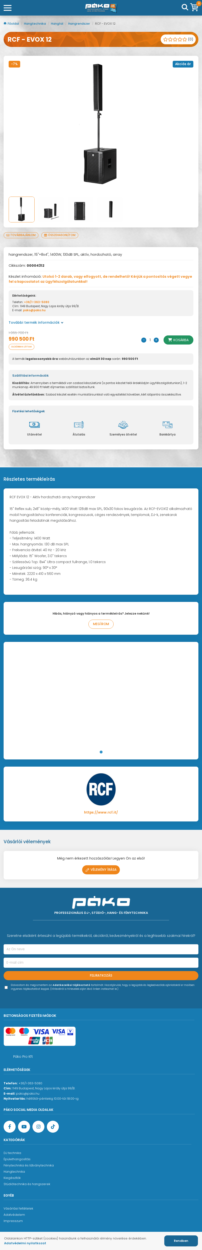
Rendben (181, 1241)
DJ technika (12, 1153)
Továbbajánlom (21, 235)
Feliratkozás (101, 975)
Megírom (101, 624)
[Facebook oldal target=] (10, 1127)
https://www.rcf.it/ (101, 812)
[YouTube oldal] (24, 1127)
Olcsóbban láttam (21, 346)
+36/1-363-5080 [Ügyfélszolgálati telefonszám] (30, 1083)
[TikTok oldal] (53, 1127)
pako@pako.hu (34, 310)
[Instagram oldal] (38, 1127)
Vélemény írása (101, 869)
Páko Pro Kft (23, 1056)
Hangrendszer (79, 24)
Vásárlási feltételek (18, 1208)
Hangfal (57, 24)
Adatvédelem (14, 1215)
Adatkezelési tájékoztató (71, 985)
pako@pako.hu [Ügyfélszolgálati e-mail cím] (27, 1094)
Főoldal (12, 24)
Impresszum (13, 1221)
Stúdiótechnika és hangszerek (27, 1184)
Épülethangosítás (17, 1159)
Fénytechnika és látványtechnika (29, 1165)
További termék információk (36, 322)
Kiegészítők (12, 1178)
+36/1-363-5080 (36, 302)
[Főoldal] (101, 8)
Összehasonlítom (59, 235)
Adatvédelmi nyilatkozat (25, 1243)
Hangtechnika (35, 24)
